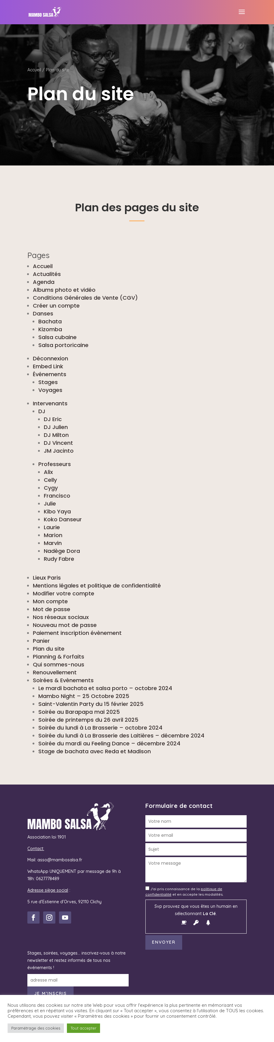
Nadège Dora (62, 551)
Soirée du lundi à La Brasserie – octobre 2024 (100, 727)
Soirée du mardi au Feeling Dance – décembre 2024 (109, 743)
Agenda (43, 282)
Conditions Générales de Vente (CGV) (85, 297)
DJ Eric (53, 419)
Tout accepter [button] (83, 1028)
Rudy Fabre (59, 559)
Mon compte (50, 601)
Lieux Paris (47, 577)
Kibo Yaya (57, 511)
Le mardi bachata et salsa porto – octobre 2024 (105, 688)
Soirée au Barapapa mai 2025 (79, 712)
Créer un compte (56, 305)
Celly (50, 480)
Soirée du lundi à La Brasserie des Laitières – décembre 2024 (121, 735)
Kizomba (50, 329)
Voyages (50, 390)
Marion (53, 535)
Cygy (51, 488)
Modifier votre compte (63, 593)
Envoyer (163, 942)
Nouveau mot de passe (65, 625)
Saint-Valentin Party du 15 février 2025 (91, 704)
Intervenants (50, 403)
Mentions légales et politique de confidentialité (97, 585)
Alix (48, 472)
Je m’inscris (50, 993)
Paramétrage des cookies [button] (35, 1028)
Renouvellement (55, 672)
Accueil (34, 70)
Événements (49, 374)
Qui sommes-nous (58, 664)
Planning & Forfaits (58, 656)
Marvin (53, 543)
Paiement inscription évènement (77, 633)
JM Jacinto (59, 451)
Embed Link (48, 366)
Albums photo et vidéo (64, 290)
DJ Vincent (58, 443)
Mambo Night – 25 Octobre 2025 (83, 696)
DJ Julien (56, 427)
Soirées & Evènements (63, 680)
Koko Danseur (63, 519)
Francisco (57, 495)
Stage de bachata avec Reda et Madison (94, 751)
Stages (48, 382)
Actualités (47, 274)
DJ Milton (56, 435)
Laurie (52, 527)
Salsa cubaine (57, 337)
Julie (50, 503)
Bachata (50, 321)
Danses (43, 313)
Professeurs (54, 464)
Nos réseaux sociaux (61, 617)
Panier (41, 641)
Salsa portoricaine (63, 345)
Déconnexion (50, 358)
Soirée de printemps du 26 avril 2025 (88, 720)
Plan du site (48, 648)
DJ (41, 411)
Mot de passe (51, 609)
